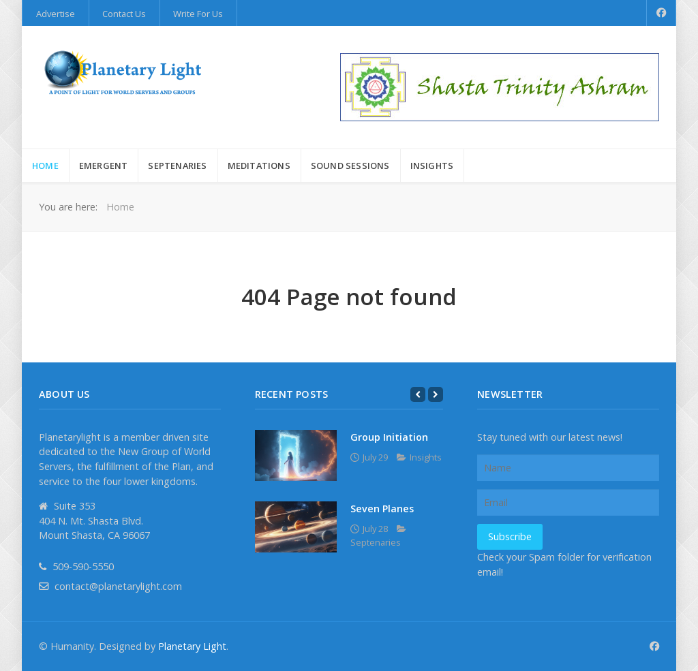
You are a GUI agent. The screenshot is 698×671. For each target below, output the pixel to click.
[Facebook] (661, 13)
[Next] (435, 394)
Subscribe (510, 536)
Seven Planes (382, 508)
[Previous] (417, 394)
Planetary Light (192, 646)
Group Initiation (389, 437)
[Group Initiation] (296, 455)
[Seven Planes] (296, 526)
